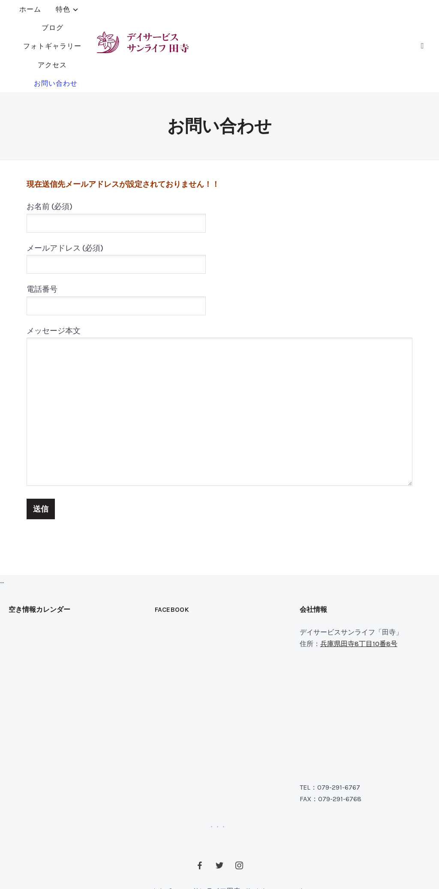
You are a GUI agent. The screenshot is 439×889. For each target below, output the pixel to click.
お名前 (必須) (116, 164)
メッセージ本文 (219, 356)
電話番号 (116, 247)
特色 (139, 12)
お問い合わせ (208, 30)
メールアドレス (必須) (116, 206)
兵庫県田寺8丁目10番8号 (358, 593)
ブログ (181, 12)
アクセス (294, 12)
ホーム (106, 12)
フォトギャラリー (236, 12)
